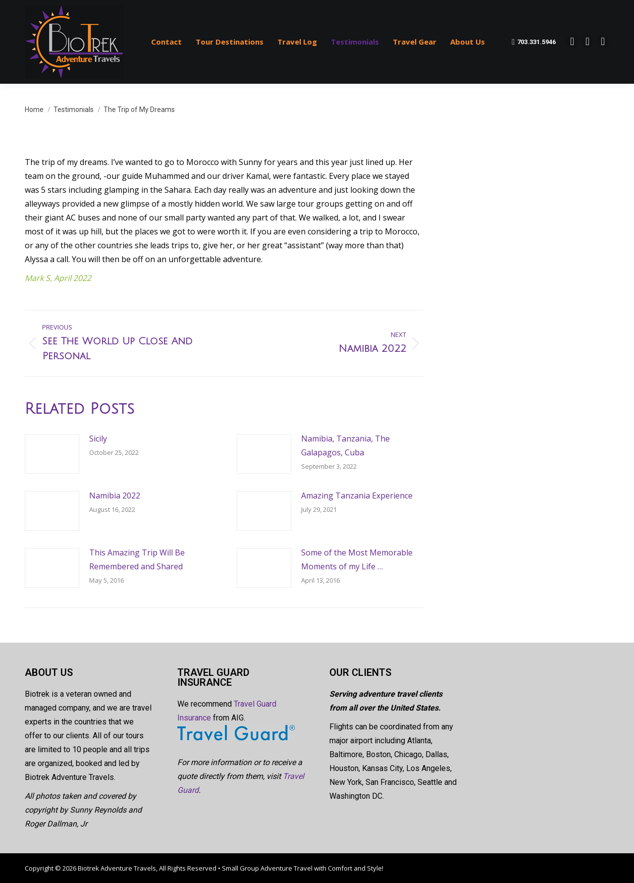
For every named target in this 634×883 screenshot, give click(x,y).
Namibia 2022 (114, 495)
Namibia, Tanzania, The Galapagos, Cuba (345, 445)
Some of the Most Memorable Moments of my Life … (357, 559)
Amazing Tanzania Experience (357, 495)
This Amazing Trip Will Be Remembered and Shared (137, 559)
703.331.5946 (534, 42)
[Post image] (52, 454)
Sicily (98, 438)
